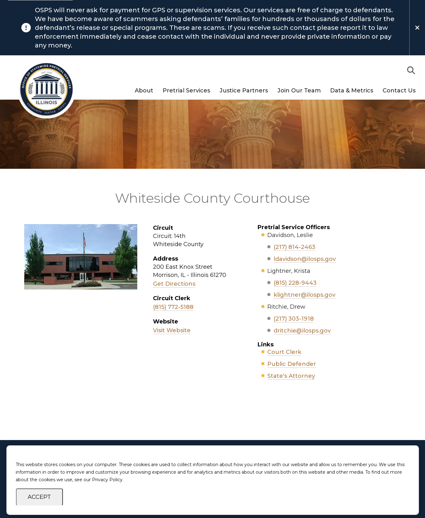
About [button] (144, 91)
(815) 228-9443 (295, 282)
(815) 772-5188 (173, 307)
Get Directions (174, 283)
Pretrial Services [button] (186, 91)
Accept (39, 496)
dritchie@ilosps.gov (302, 330)
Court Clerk (284, 352)
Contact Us (399, 91)
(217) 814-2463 (294, 247)
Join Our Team (299, 91)
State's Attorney (291, 375)
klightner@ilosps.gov (304, 294)
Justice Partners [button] (244, 91)
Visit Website (172, 330)
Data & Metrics (351, 91)
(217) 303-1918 (294, 318)
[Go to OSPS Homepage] (43, 89)
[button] (411, 70)
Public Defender (291, 364)
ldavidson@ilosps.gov (305, 259)
